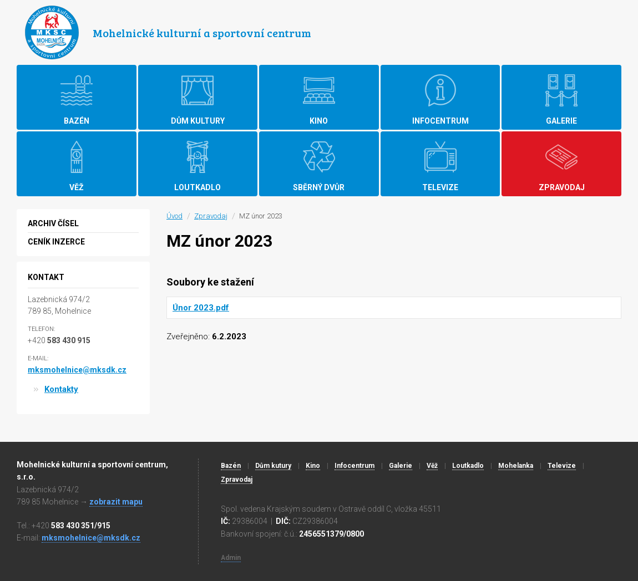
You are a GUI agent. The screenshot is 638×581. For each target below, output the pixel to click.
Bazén (231, 466)
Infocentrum (354, 466)
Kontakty (61, 389)
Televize (562, 466)
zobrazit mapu (116, 501)
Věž (432, 466)
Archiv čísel (53, 223)
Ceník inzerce (56, 241)
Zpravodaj (210, 216)
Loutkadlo (468, 466)
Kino (313, 466)
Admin (231, 558)
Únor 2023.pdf (201, 308)
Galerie (400, 466)
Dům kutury (273, 466)
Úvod (174, 216)
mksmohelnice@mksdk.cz (77, 369)
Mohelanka (515, 466)
